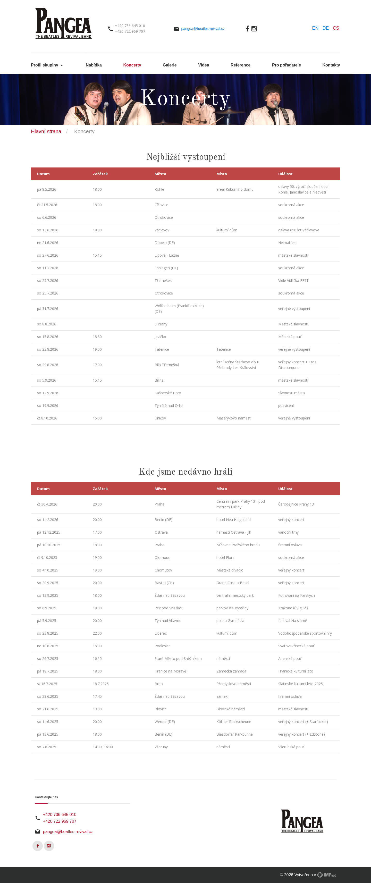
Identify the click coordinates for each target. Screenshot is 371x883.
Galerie (169, 65)
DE (326, 28)
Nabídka (94, 65)
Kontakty (331, 65)
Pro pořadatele (286, 65)
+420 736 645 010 (59, 814)
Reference (240, 65)
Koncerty (132, 65)
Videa (203, 65)
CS (336, 28)
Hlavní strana (46, 131)
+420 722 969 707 (59, 821)
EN (315, 28)
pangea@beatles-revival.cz (203, 29)
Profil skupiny (45, 65)
